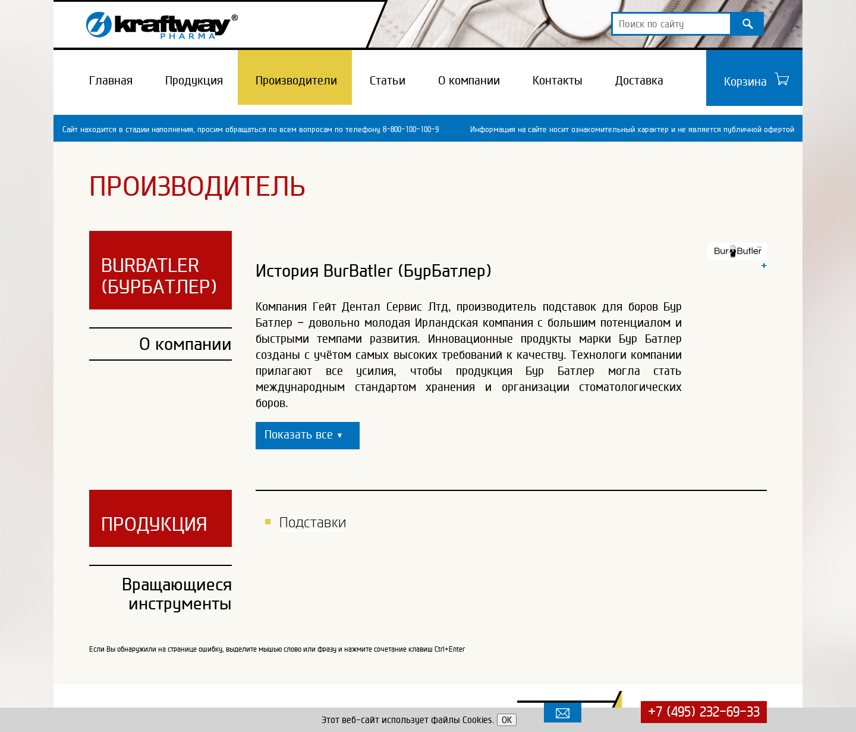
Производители (296, 80)
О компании (469, 80)
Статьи (387, 80)
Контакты (558, 80)
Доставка (639, 80)
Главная (111, 80)
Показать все (304, 434)
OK (507, 719)
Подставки (312, 522)
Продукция (194, 80)
